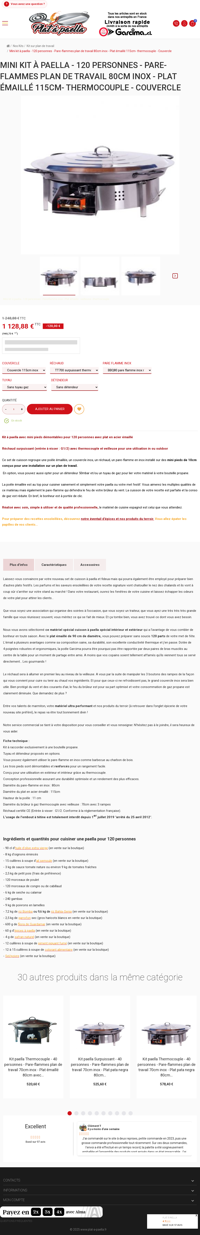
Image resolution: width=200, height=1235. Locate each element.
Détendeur (60, 380)
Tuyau (7, 380)
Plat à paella (170, 1218)
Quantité (9, 400)
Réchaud (57, 363)
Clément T (94, 1125)
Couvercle (11, 363)
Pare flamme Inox (117, 363)
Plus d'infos (19, 565)
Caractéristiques (53, 565)
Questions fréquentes (16, 1221)
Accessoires (89, 565)
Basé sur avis (172, 1225)
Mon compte (14, 1200)
